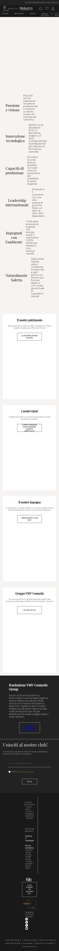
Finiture (5, 14)
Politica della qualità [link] (12, 943)
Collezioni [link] (29, 816)
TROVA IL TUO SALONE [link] (10, 9)
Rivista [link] (29, 818)
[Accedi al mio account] (53, 9)
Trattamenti (19, 14)
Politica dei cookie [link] (30, 940)
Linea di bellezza (45, 14)
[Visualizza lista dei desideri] (47, 9)
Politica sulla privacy (26, 772)
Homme (33, 14)
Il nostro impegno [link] (29, 812)
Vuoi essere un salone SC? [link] (29, 889)
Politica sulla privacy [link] (47, 940)
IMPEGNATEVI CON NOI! (29, 519)
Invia (29, 782)
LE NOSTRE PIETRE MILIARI (29, 337)
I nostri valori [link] (28, 808)
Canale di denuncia (30, 946)
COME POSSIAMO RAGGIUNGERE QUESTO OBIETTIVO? (29, 428)
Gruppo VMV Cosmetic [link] (13, 940)
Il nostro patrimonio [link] (29, 803)
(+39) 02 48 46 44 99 (29, 852)
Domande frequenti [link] (29, 830)
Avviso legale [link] (27, 943)
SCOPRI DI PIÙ (29, 610)
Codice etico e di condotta (44, 943)
